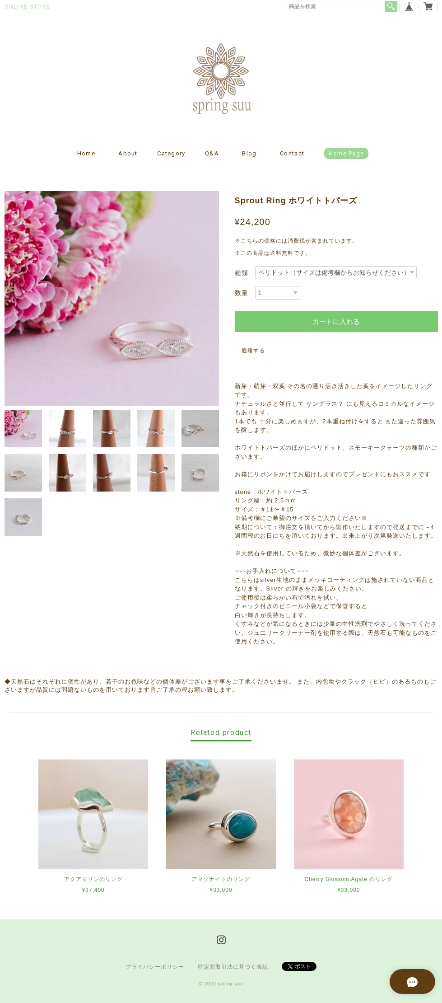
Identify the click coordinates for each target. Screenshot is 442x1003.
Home (86, 153)
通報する (253, 350)
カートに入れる (336, 321)
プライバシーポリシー (155, 967)
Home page (346, 153)
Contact (292, 153)
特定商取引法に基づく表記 (233, 967)
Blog (249, 153)
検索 (391, 6)
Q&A (212, 153)
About (128, 153)
